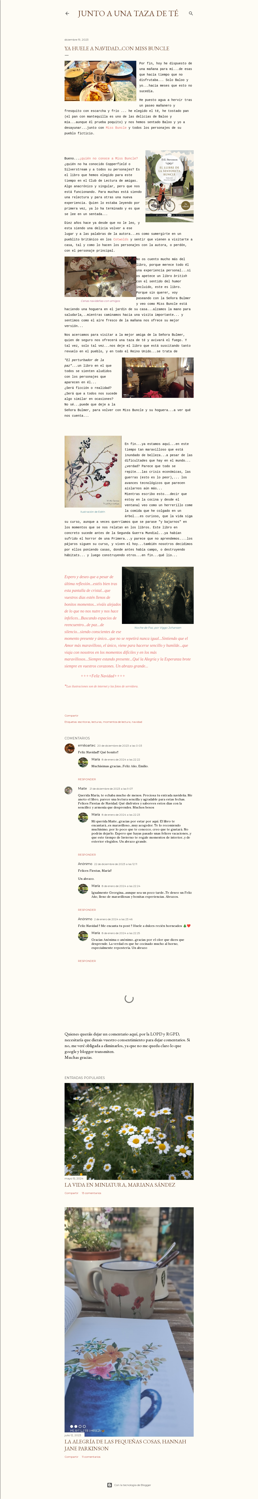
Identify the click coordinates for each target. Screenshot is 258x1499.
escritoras (84, 721)
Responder (87, 779)
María (95, 759)
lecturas (96, 721)
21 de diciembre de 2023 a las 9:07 (111, 788)
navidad (137, 721)
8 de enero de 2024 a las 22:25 (121, 933)
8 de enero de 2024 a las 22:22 (121, 759)
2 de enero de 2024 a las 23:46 (113, 919)
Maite (83, 789)
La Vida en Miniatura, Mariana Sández (120, 1184)
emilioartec (86, 745)
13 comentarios (91, 1193)
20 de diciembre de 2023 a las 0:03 (119, 745)
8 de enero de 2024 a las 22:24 (121, 886)
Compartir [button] (71, 715)
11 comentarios (91, 1456)
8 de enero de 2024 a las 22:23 (121, 814)
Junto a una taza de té (128, 13)
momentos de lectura (116, 721)
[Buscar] (191, 12)
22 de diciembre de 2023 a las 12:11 (115, 864)
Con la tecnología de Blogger (129, 1485)
